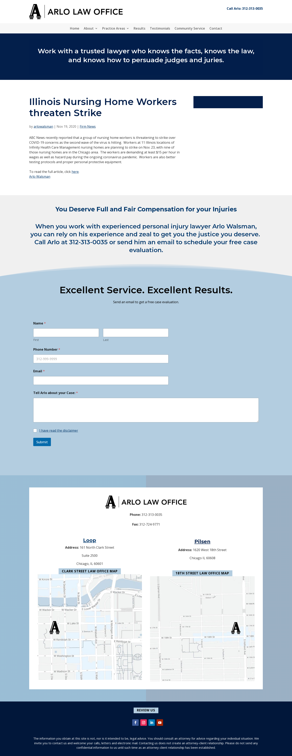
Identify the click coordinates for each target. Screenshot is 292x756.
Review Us (146, 710)
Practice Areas (113, 29)
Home (74, 29)
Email (39, 371)
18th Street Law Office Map (202, 573)
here (75, 171)
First (36, 340)
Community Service (190, 29)
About (89, 29)
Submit (42, 442)
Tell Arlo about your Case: (55, 393)
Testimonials (160, 29)
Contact (215, 29)
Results (139, 29)
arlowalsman (43, 126)
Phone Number (46, 349)
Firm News (88, 126)
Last (106, 340)
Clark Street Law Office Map (90, 571)
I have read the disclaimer (58, 430)
